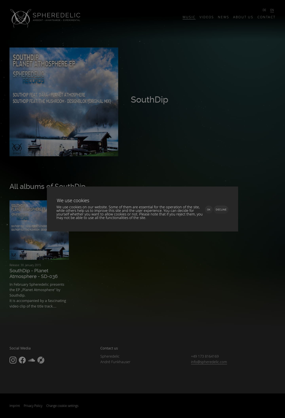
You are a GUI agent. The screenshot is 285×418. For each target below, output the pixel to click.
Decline (221, 209)
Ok (209, 209)
